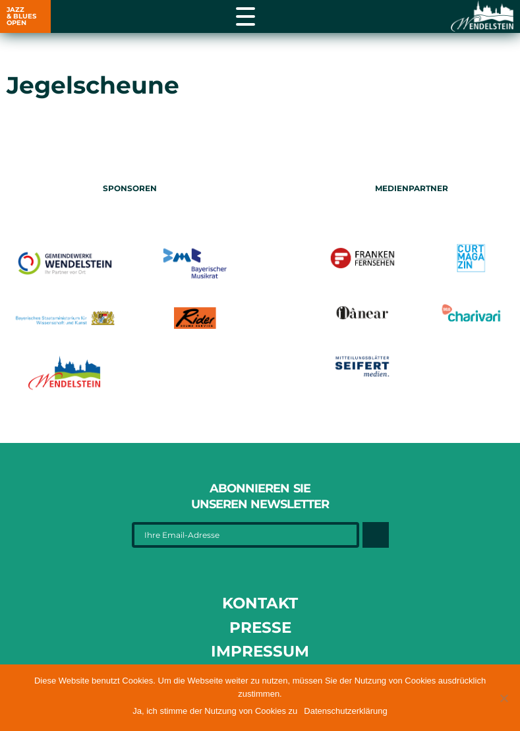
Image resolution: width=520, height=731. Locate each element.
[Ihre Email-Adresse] (246, 535)
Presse (260, 627)
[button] (503, 698)
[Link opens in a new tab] (480, 16)
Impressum (260, 651)
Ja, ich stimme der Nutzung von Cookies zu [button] (214, 711)
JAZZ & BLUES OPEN (21, 16)
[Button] (375, 535)
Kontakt (260, 603)
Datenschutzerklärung (345, 711)
